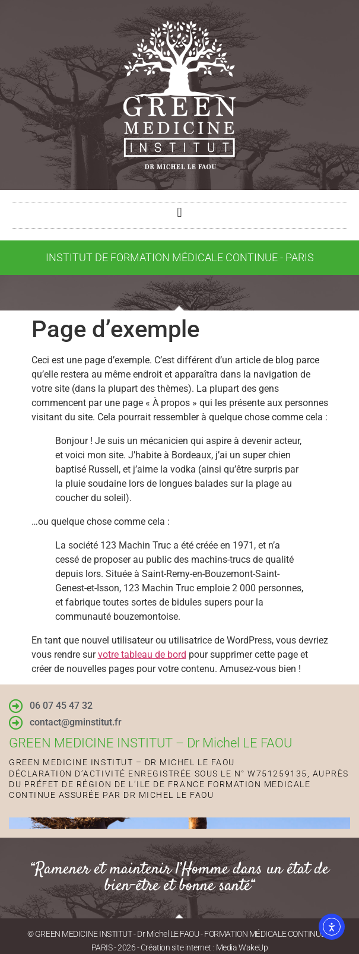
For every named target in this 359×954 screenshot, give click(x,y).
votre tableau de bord (142, 654)
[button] (179, 212)
